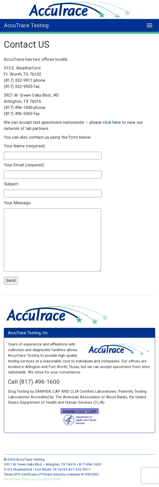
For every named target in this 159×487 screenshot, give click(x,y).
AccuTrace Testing (26, 25)
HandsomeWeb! (49, 479)
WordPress (12, 479)
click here (112, 122)
